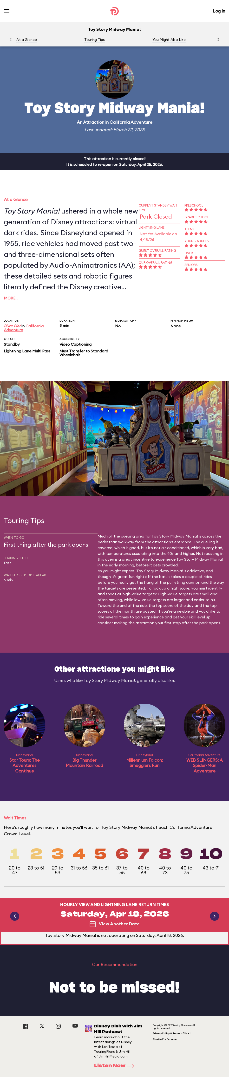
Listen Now (115, 1066)
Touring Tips (94, 39)
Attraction (93, 122)
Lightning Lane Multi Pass (27, 351)
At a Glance (26, 39)
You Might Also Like (169, 39)
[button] (218, 39)
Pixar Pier (12, 326)
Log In (219, 11)
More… (11, 298)
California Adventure (131, 122)
